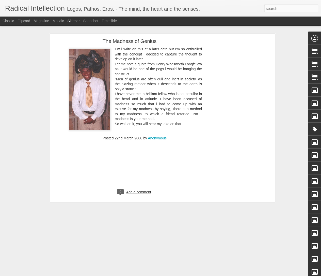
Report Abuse (191, 273)
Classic (8, 21)
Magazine (41, 21)
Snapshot (90, 21)
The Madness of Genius (129, 32)
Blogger (176, 273)
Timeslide (109, 21)
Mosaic (58, 21)
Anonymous (157, 129)
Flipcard (24, 21)
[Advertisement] (229, 112)
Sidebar (74, 21)
